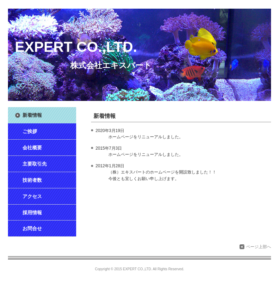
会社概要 (32, 147)
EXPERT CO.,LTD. (76, 47)
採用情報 (32, 212)
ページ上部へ (258, 246)
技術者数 (32, 180)
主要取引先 (34, 164)
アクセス (32, 196)
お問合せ (32, 228)
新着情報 (32, 115)
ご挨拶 (29, 131)
